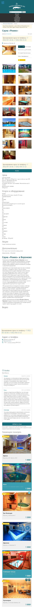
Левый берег (17, 20)
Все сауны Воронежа (7, 23)
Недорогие (17, 19)
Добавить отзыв (17, 424)
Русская (17, 16)
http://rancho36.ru (7, 341)
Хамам (17, 15)
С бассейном (17, 17)
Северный (17, 21)
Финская (17, 14)
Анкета (17, 171)
